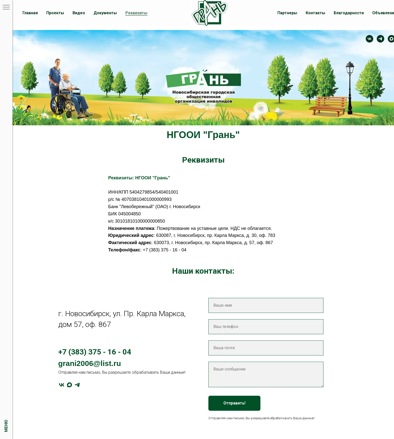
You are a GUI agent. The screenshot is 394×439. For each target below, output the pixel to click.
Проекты (55, 13)
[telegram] (380, 39)
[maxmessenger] (69, 385)
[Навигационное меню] (6, 7)
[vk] (62, 385)
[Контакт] (369, 39)
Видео (79, 13)
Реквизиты (136, 13)
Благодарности (349, 13)
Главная (30, 13)
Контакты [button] (315, 13)
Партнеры (287, 13)
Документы (105, 13)
